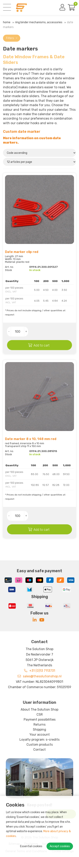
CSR (39, 714)
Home (6, 22)
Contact (39, 749)
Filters (11, 38)
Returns (39, 724)
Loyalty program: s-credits (39, 739)
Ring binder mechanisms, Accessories (38, 22)
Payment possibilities (40, 719)
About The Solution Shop (39, 709)
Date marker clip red (21, 252)
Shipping (39, 729)
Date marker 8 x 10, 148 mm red (30, 439)
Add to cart (41, 345)
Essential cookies (31, 846)
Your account (39, 734)
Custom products (39, 744)
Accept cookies (60, 846)
